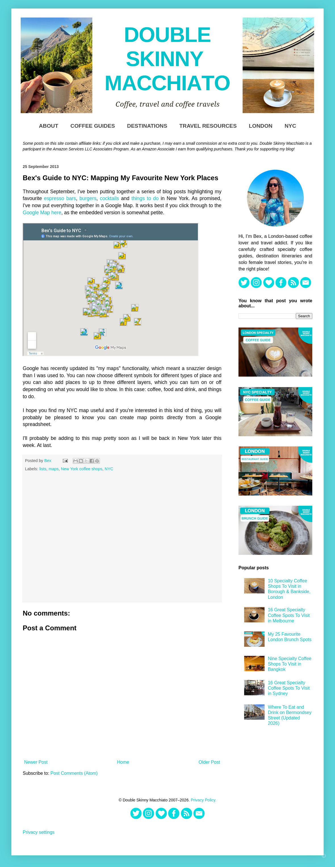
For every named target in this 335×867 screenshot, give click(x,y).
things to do (145, 198)
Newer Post (36, 762)
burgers (88, 198)
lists (42, 469)
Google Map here (42, 212)
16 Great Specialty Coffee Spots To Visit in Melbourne (289, 615)
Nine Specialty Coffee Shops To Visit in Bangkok (289, 664)
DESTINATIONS (147, 126)
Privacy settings (39, 832)
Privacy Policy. (203, 800)
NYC (290, 126)
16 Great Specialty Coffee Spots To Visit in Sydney (289, 688)
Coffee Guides (92, 126)
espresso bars (60, 198)
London (261, 126)
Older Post (209, 762)
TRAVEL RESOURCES (208, 126)
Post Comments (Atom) (74, 773)
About (48, 126)
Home (123, 762)
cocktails (109, 198)
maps (53, 469)
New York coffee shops (81, 469)
